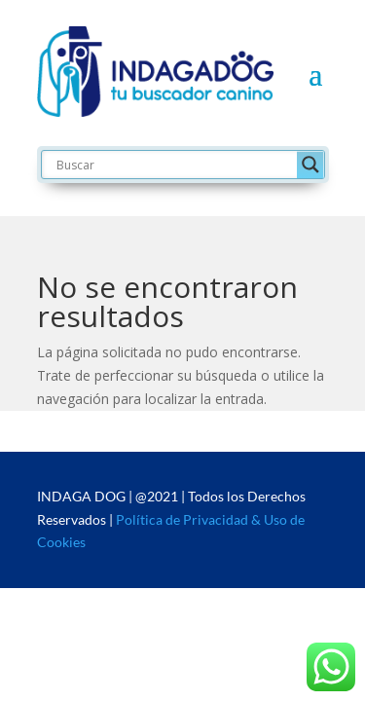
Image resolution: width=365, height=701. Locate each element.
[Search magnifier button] (310, 164)
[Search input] (174, 164)
